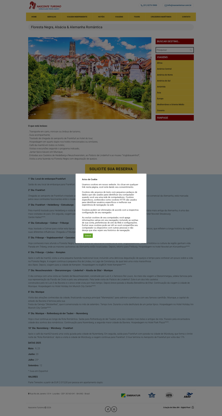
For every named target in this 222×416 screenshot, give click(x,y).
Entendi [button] (88, 236)
